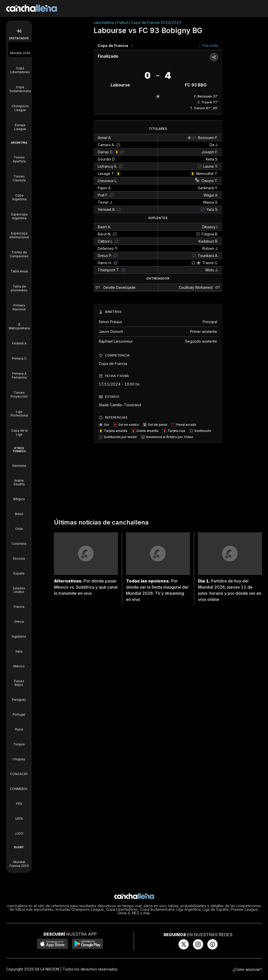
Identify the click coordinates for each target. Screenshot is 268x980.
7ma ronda (210, 45)
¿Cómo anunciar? (247, 969)
